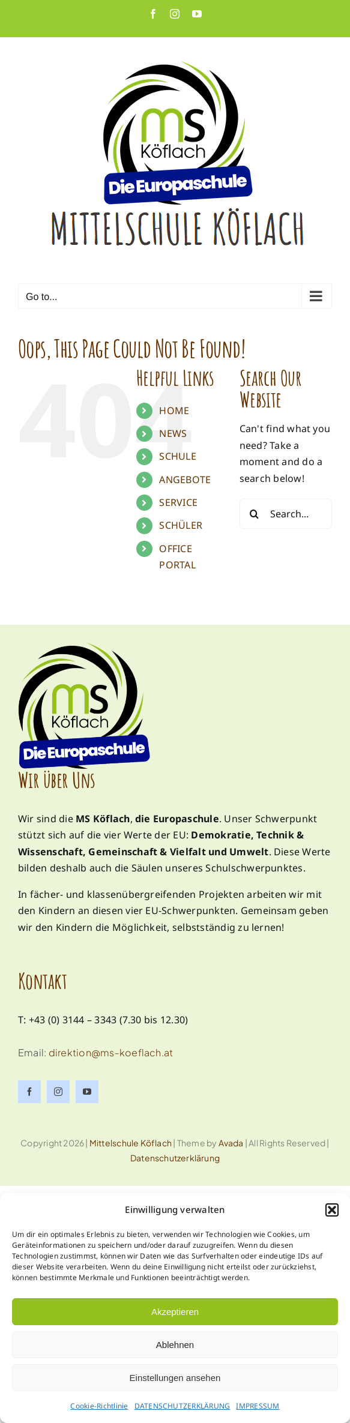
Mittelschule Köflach (130, 1142)
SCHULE (177, 456)
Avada (231, 1142)
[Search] (255, 514)
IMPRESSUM (257, 1406)
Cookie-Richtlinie (99, 1406)
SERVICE (178, 502)
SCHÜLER (180, 525)
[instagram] (58, 1091)
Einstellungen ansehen (175, 1378)
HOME (174, 410)
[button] (332, 1210)
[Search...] (286, 514)
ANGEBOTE (185, 479)
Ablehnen (175, 1345)
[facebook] (29, 1091)
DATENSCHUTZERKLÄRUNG (182, 1406)
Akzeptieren (175, 1312)
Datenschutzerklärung (175, 1157)
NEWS (173, 433)
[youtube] (87, 1091)
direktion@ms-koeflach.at (111, 1052)
